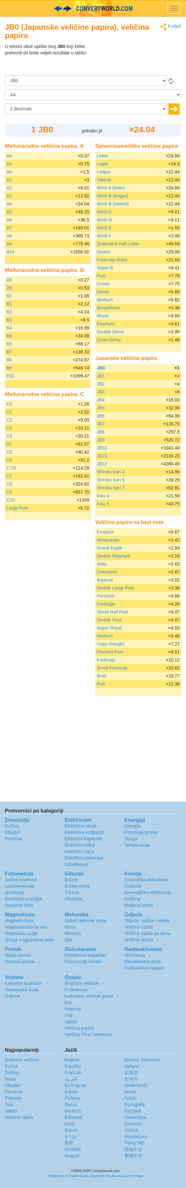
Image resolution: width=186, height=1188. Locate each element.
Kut (68, 1002)
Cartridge (106, 603)
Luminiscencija (19, 886)
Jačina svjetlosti (20, 879)
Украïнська (136, 1136)
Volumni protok (20, 961)
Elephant (106, 323)
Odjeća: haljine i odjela (147, 920)
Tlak (69, 1015)
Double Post (109, 619)
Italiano (132, 1066)
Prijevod (73, 1008)
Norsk (130, 1091)
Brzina (71, 879)
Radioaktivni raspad (144, 967)
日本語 (131, 1072)
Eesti (70, 1123)
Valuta (71, 1021)
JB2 (101, 383)
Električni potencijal (84, 857)
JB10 (102, 447)
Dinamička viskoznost (146, 879)
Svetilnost (14, 892)
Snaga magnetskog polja (29, 939)
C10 (10, 500)
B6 (9, 343)
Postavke (54, 1176)
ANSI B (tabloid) (113, 203)
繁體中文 (133, 1155)
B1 (9, 303)
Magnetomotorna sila (26, 927)
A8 (9, 235)
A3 (9, 195)
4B (9, 279)
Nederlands (136, 1085)
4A (9, 155)
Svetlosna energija (23, 898)
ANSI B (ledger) (112, 195)
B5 (9, 335)
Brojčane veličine (82, 983)
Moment (73, 933)
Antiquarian (108, 540)
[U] (93, 94)
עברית (71, 1136)
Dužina (12, 825)
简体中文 (133, 1149)
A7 (9, 227)
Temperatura (137, 845)
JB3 (101, 391)
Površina (13, 838)
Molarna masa (139, 905)
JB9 (101, 439)
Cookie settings (131, 1176)
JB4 (101, 399)
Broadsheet (108, 307)
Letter (103, 155)
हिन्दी (69, 1142)
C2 (9, 420)
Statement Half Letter (118, 243)
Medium (105, 299)
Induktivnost (77, 864)
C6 (9, 460)
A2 (9, 187)
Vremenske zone (21, 989)
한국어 (131, 1078)
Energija (133, 825)
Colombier (107, 571)
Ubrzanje (74, 898)
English (72, 1059)
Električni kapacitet (83, 838)
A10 (10, 251)
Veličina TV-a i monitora (88, 1034)
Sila (68, 939)
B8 (9, 359)
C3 (9, 428)
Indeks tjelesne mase (86, 920)
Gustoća (133, 886)
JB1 (101, 375)
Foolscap (106, 659)
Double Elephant (113, 555)
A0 (9, 171)
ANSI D (104, 219)
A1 (9, 179)
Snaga (131, 838)
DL (9, 444)
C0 (9, 404)
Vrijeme (12, 996)
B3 (9, 319)
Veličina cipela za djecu (148, 933)
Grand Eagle (109, 547)
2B (9, 287)
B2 (9, 311)
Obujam (12, 832)
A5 (9, 211)
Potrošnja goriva (141, 832)
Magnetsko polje (21, 933)
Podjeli (170, 26)
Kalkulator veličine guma (89, 996)
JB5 (101, 407)
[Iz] (86, 80)
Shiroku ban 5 (111, 479)
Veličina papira (79, 1028)
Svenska (133, 1123)
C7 (9, 476)
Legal (102, 163)
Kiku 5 (103, 503)
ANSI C (104, 211)
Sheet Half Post (112, 611)
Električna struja (81, 825)
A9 (9, 243)
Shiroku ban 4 (111, 471)
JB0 (101, 367)
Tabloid (104, 179)
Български (75, 1085)
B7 (9, 351)
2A (9, 163)
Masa (70, 927)
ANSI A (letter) (111, 187)
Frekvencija (76, 989)
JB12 (102, 463)
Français (73, 1072)
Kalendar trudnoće (23, 983)
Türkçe (131, 1130)
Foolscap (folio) (112, 259)
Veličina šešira (139, 939)
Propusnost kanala (83, 961)
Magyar (72, 1155)
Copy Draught (111, 643)
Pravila (110, 1176)
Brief (101, 675)
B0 (9, 295)
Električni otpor (79, 851)
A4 (9, 203)
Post (101, 275)
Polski (130, 1098)
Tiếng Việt (135, 1142)
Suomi (71, 1130)
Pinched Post (110, 651)
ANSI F (104, 235)
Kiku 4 (103, 495)
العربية (71, 1078)
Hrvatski (73, 1149)
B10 (10, 375)
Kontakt (71, 1176)
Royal (103, 315)
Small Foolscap (112, 667)
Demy (103, 291)
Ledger (104, 171)
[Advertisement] (141, 59)
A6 (9, 219)
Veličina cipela (139, 927)
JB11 (102, 455)
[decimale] (86, 108)
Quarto (104, 251)
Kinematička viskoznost (148, 892)
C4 (9, 436)
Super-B (105, 267)
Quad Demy (109, 339)
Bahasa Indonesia (142, 1059)
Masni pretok (17, 955)
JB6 (101, 415)
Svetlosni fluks (19, 905)
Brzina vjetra (77, 886)
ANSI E (104, 227)
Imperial (105, 579)
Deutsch (73, 1110)
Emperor (105, 532)
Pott (101, 683)
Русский (133, 1110)
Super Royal (109, 627)
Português (135, 1104)
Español (73, 1066)
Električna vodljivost (84, 832)
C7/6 (11, 468)
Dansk (71, 1104)
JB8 (101, 431)
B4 (9, 327)
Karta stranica (91, 1176)
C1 (9, 412)
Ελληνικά (74, 1117)
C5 (9, 452)
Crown (103, 283)
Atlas (102, 563)
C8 (9, 484)
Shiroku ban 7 (111, 487)
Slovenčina (136, 1117)
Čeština (72, 1098)
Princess (105, 595)
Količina (132, 898)
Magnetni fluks (19, 920)
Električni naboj (80, 845)
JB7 (101, 423)
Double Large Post (115, 587)
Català (71, 1091)
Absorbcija (135, 955)
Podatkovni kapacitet (85, 955)
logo (93, 8)
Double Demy (110, 331)
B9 (9, 367)
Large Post (17, 508)
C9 (9, 492)
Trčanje (72, 892)
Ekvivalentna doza (143, 961)
